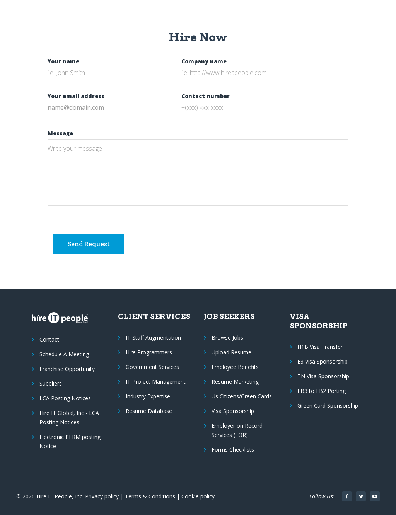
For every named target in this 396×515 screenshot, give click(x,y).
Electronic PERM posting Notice (70, 441)
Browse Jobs (227, 337)
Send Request (88, 244)
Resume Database (149, 411)
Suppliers (50, 383)
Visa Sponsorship (233, 411)
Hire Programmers (149, 352)
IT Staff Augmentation (153, 337)
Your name (63, 61)
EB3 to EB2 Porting (321, 390)
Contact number (205, 96)
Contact (49, 339)
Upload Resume (231, 352)
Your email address (76, 96)
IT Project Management (156, 381)
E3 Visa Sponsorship (322, 361)
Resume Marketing (235, 381)
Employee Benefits (235, 367)
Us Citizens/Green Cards (242, 396)
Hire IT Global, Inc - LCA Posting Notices (69, 417)
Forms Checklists (233, 449)
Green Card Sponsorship (327, 405)
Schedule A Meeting (64, 354)
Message (60, 133)
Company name (204, 61)
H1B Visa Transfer (320, 346)
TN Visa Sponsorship (323, 376)
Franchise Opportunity (67, 368)
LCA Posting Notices (65, 398)
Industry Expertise (148, 396)
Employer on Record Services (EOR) (237, 430)
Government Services (152, 367)
